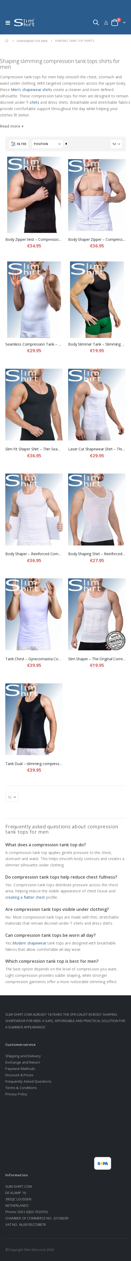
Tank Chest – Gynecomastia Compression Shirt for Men (34, 659)
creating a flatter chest (25, 897)
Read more (10, 126)
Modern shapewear (29, 943)
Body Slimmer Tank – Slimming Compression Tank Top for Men (97, 344)
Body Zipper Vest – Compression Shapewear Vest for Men (34, 239)
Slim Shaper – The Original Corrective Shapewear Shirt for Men (97, 659)
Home (7, 41)
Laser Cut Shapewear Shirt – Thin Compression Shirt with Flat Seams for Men (97, 449)
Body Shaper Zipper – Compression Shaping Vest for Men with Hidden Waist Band (97, 239)
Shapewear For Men (31, 40)
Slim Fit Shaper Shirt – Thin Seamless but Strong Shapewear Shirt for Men (34, 449)
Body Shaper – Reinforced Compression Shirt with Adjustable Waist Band (34, 554)
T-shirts (32, 102)
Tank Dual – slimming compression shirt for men (34, 763)
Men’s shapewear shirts (31, 89)
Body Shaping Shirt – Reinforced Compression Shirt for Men (97, 554)
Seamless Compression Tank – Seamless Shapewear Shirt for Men (34, 344)
